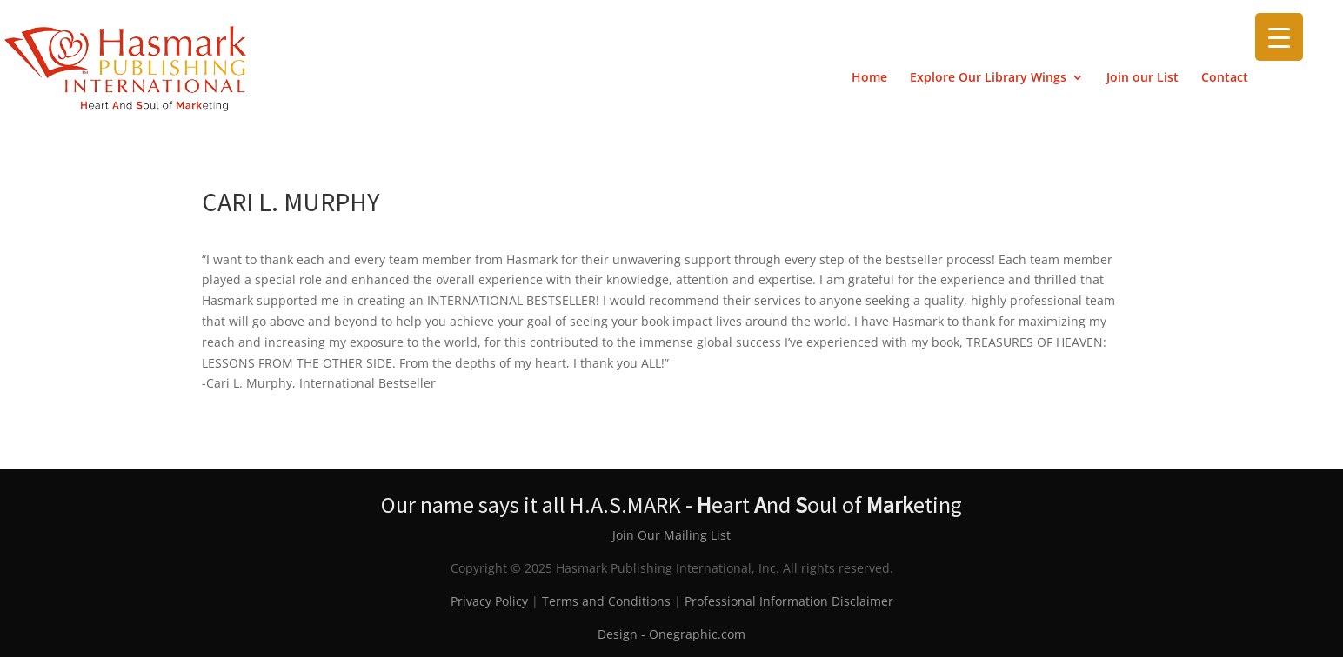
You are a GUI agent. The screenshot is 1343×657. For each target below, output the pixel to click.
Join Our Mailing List (671, 535)
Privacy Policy (489, 601)
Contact (1224, 78)
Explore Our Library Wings (988, 78)
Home (869, 78)
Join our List (1142, 78)
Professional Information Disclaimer (789, 601)
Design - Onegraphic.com (671, 634)
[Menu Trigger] (1279, 37)
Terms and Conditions (606, 601)
